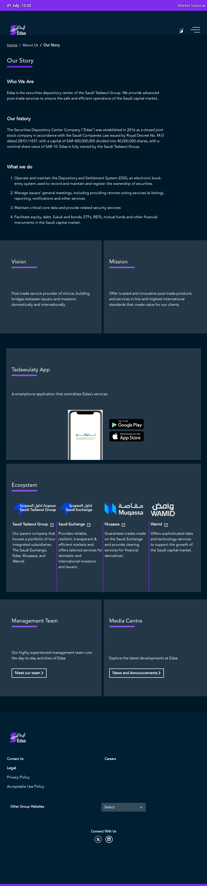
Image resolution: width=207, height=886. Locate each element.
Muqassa (112, 524)
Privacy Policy (18, 777)
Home (12, 45)
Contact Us (15, 759)
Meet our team (29, 673)
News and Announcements (136, 673)
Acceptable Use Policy (25, 786)
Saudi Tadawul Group (31, 524)
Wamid (156, 524)
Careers (110, 759)
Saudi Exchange (72, 524)
